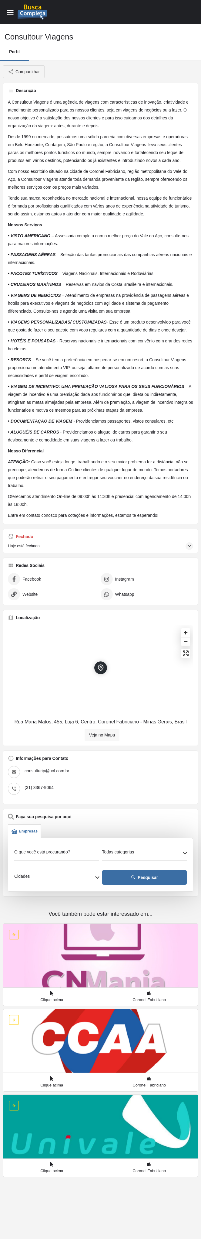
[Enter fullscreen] (185, 653)
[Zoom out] (185, 641)
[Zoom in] (185, 632)
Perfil (14, 51)
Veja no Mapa (102, 735)
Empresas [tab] (24, 831)
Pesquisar (144, 877)
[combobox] (144, 853)
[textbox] (144, 853)
